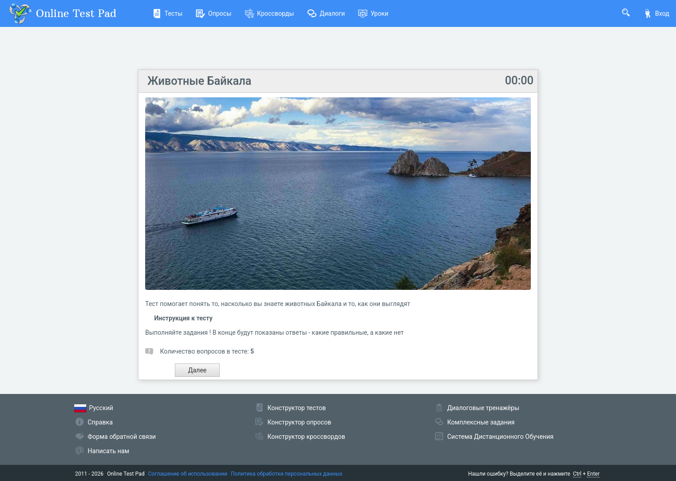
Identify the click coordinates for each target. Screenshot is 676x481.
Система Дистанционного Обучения (500, 436)
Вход (656, 13)
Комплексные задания (481, 422)
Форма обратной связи (122, 436)
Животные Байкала (199, 80)
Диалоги (326, 13)
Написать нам (108, 451)
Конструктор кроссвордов (306, 436)
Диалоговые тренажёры (483, 407)
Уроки (373, 13)
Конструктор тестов (296, 407)
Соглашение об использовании (187, 474)
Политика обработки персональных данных (286, 474)
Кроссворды (269, 13)
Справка (100, 422)
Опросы (213, 13)
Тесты (167, 13)
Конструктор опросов (299, 422)
